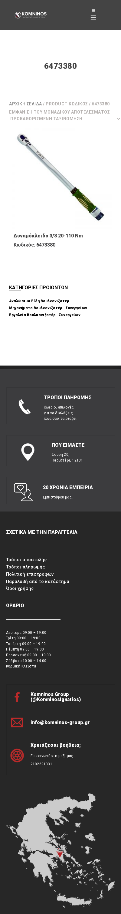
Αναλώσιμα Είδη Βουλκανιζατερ (39, 301)
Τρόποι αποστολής (26, 559)
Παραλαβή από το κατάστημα (37, 581)
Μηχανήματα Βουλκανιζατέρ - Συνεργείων (48, 308)
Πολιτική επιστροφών (30, 574)
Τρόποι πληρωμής (25, 567)
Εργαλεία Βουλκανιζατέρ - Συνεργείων (44, 315)
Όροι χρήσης (20, 588)
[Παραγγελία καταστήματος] (65, 118)
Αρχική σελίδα (25, 103)
